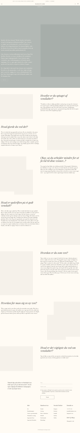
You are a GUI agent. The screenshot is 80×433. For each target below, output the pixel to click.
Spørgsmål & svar (70, 413)
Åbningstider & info (70, 421)
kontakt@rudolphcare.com (71, 411)
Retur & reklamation (44, 413)
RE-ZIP (42, 416)
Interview (4, 80)
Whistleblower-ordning (31, 416)
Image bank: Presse (30, 418)
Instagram (55, 409)
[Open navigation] (1, 4)
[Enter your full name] (56, 383)
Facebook (55, 411)
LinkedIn (55, 413)
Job (27, 409)
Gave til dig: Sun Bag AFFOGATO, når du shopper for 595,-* (23, 1)
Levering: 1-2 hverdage (50, 1)
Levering (42, 411)
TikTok (55, 418)
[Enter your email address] (56, 387)
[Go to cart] (78, 3)
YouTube (55, 416)
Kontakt (41, 409)
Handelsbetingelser (30, 411)
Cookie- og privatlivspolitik (32, 413)
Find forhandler (43, 418)
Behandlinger (42, 420)
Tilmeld (47, 397)
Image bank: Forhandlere (31, 420)
